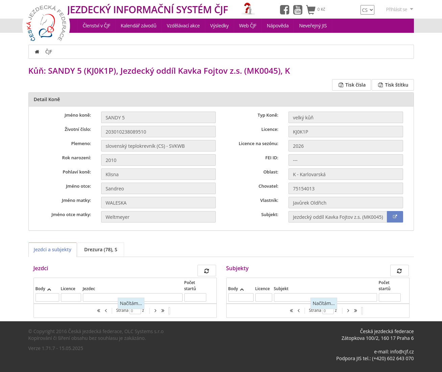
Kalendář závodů (138, 25)
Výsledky (219, 25)
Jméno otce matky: (71, 214)
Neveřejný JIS (313, 25)
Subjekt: (269, 214)
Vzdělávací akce (183, 25)
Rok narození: (76, 158)
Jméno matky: (76, 200)
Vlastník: (269, 200)
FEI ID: (272, 158)
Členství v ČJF (97, 25)
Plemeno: (81, 143)
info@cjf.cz (402, 351)
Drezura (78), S (100, 249)
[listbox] (169, 311)
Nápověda (278, 25)
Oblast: (271, 172)
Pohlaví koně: (77, 172)
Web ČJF (247, 25)
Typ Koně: (268, 115)
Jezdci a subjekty (52, 249)
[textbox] (47, 297)
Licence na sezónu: (258, 143)
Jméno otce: (78, 186)
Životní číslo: (78, 129)
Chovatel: (268, 186)
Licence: (269, 129)
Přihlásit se (400, 9)
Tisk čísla (352, 85)
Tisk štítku (392, 85)
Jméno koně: (78, 115)
